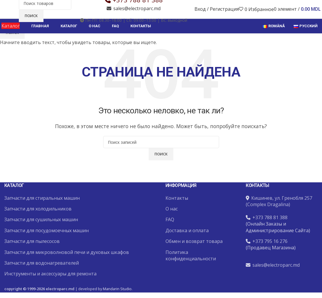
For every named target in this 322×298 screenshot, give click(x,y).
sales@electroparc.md (137, 16)
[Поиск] (45, 11)
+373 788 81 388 (138, 7)
